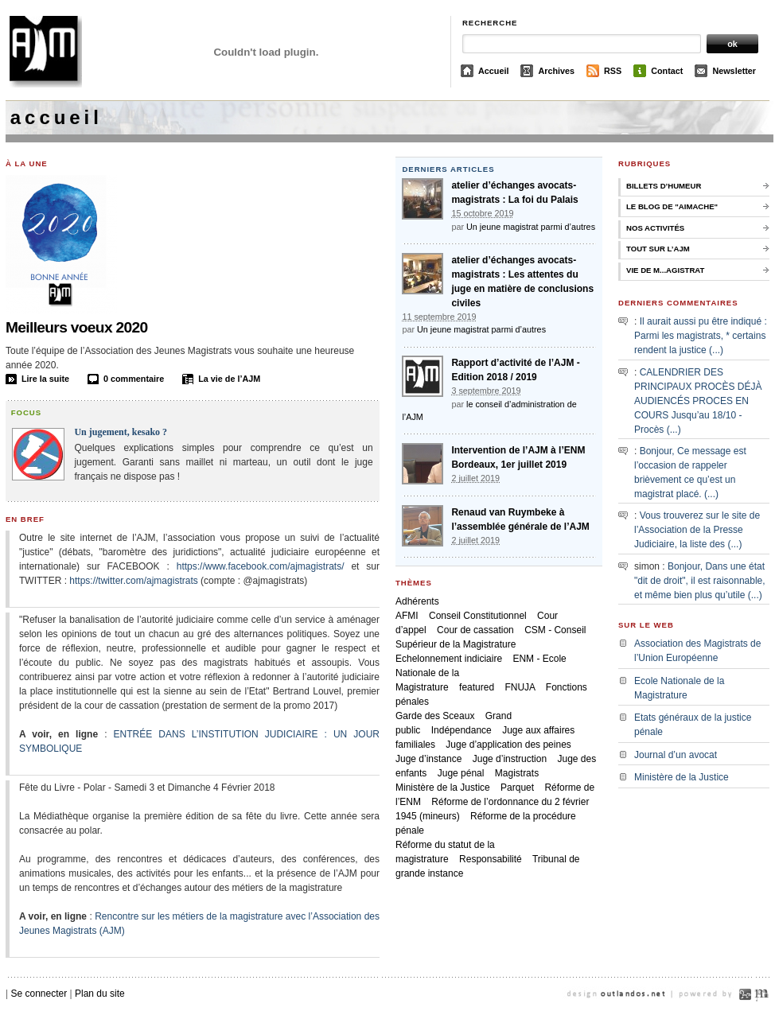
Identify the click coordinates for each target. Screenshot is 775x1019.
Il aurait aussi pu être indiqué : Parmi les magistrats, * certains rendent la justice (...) (700, 336)
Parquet (517, 787)
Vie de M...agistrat (665, 270)
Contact (667, 71)
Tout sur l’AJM (658, 248)
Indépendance (461, 730)
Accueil (493, 71)
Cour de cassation (475, 630)
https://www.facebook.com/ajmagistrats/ (261, 566)
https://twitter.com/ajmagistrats (133, 580)
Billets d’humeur (663, 185)
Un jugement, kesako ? (120, 432)
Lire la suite (45, 378)
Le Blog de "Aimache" (672, 206)
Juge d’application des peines (508, 744)
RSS (612, 71)
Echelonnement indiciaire (448, 658)
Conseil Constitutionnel (478, 615)
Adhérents (417, 601)
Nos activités (655, 228)
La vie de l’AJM (229, 378)
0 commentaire (133, 378)
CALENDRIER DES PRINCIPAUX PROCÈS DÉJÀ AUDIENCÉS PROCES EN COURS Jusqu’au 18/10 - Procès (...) (697, 401)
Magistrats (517, 773)
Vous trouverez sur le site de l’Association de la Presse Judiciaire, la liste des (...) (697, 530)
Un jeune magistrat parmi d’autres (530, 226)
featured (476, 687)
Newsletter (734, 71)
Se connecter (38, 993)
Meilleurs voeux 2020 (77, 327)
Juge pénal (461, 773)
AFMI (407, 615)
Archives (556, 71)
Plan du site (100, 993)
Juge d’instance (428, 758)
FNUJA (519, 687)
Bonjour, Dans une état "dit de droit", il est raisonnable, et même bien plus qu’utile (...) (699, 581)
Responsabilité (490, 859)
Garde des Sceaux (434, 715)
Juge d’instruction (510, 758)
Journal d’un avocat (675, 754)
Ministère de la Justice (442, 787)
